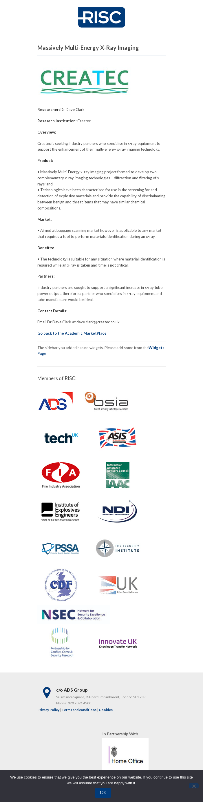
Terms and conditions (79, 710)
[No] (194, 785)
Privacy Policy (48, 710)
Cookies (106, 710)
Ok (103, 792)
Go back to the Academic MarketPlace (72, 333)
